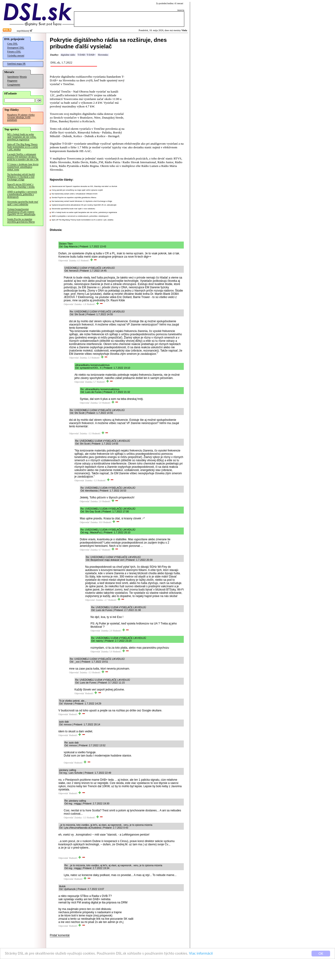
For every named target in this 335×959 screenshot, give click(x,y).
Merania (23, 77)
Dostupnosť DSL (15, 47)
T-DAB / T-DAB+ (86, 54)
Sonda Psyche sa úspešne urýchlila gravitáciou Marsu (21, 220)
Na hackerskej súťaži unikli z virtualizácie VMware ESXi (74, 194)
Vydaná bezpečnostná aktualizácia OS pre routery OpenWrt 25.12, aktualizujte (21, 212)
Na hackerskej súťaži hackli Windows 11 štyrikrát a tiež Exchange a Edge (21, 177)
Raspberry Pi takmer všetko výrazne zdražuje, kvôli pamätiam (21, 117)
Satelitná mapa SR (16, 63)
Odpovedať (63, 260)
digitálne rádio (68, 54)
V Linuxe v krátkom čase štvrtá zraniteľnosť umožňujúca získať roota (22, 167)
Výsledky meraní (15, 55)
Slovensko (103, 54)
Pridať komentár (60, 935)
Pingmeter (12, 80)
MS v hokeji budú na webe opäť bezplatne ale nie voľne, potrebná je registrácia (21, 137)
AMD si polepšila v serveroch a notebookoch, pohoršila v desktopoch (22, 194)
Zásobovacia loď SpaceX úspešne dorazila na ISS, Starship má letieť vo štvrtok (84, 186)
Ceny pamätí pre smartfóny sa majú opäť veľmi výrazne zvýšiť (77, 190)
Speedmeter (13, 76)
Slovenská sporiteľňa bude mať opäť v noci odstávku (22, 203)
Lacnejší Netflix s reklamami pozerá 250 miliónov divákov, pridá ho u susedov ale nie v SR (23, 157)
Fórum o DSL (14, 51)
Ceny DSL (12, 43)
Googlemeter (13, 84)
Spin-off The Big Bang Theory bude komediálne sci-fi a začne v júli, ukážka (22, 147)
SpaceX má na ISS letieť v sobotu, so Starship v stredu (21, 185)
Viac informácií (201, 953)
